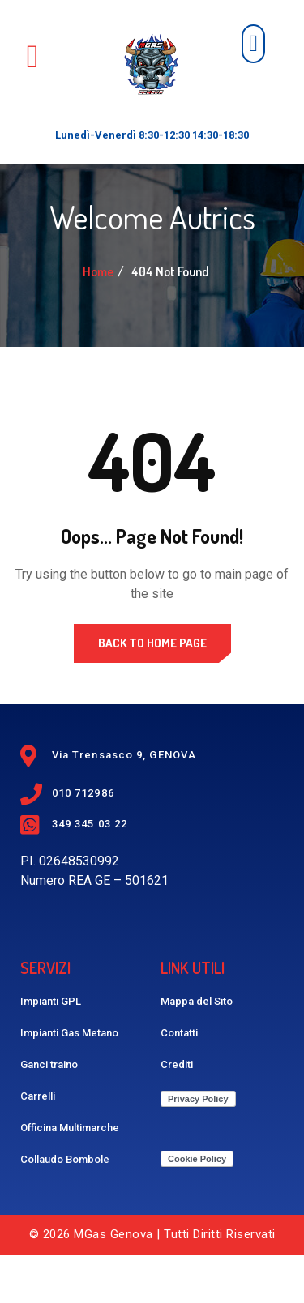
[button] (253, 43)
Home (98, 320)
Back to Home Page (152, 690)
